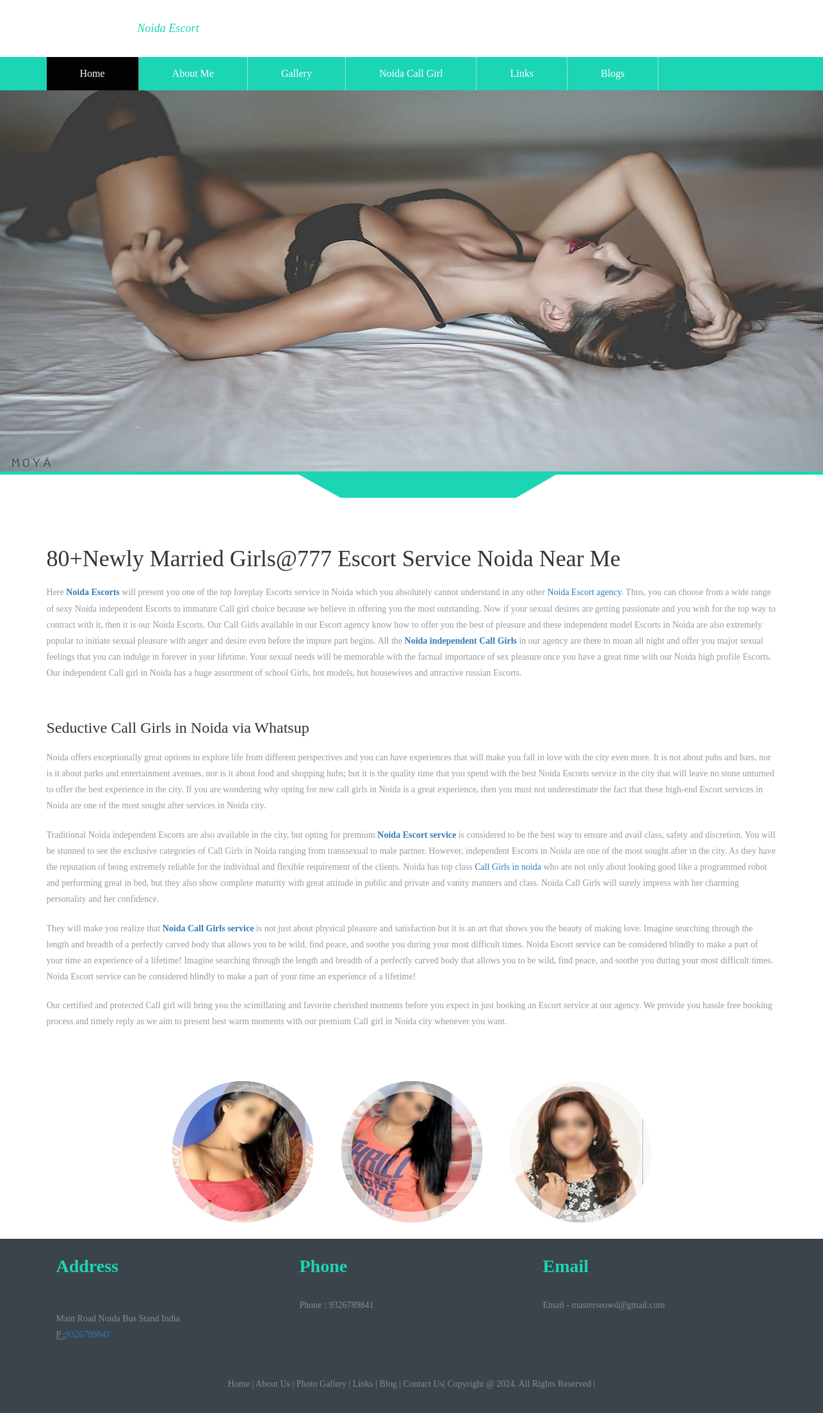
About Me (193, 73)
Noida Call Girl (411, 73)
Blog (388, 1384)
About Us (273, 1384)
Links (521, 73)
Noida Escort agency (584, 592)
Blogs (612, 73)
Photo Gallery (321, 1384)
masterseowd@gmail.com (618, 1305)
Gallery (296, 73)
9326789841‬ (87, 1334)
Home (92, 73)
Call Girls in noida (508, 867)
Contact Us (423, 1384)
